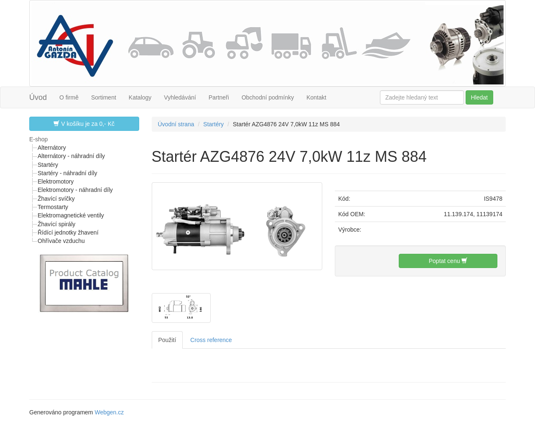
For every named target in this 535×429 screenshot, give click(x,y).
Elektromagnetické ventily (71, 215)
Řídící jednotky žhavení (68, 232)
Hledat (479, 97)
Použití (167, 340)
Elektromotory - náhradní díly (75, 189)
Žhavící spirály (56, 224)
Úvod (38, 97)
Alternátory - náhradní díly (71, 156)
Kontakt (316, 97)
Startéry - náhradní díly (67, 173)
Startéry (48, 164)
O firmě (69, 97)
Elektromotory (56, 181)
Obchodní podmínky (268, 97)
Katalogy (140, 97)
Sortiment (103, 97)
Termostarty (53, 207)
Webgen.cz (109, 412)
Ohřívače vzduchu (61, 240)
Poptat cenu (448, 260)
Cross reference (211, 340)
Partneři (219, 97)
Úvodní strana (176, 124)
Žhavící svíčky (56, 198)
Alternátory (52, 147)
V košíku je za (84, 123)
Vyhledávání (180, 97)
